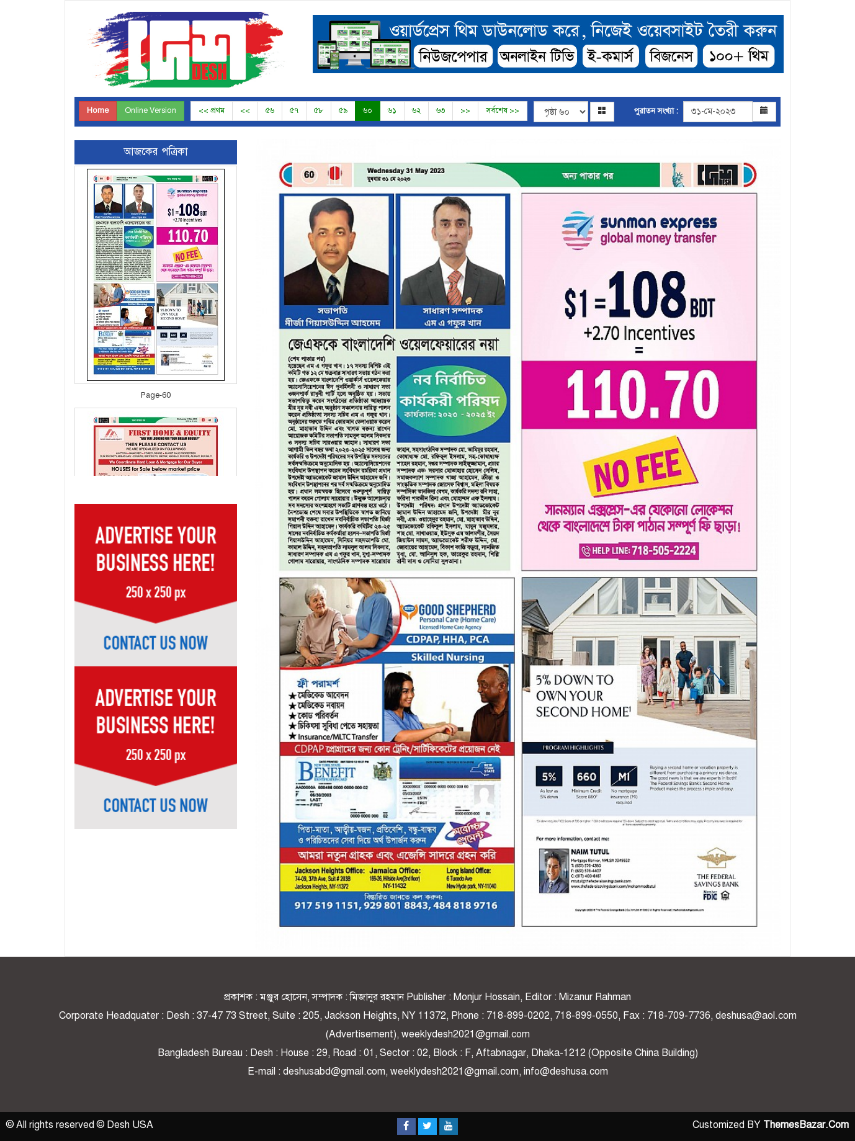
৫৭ (294, 110)
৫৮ (318, 110)
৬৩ (440, 110)
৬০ (367, 110)
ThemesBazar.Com (806, 1125)
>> (465, 110)
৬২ (416, 110)
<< (245, 110)
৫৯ (343, 110)
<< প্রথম (212, 110)
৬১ (392, 110)
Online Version (150, 110)
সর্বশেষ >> (502, 110)
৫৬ (270, 110)
